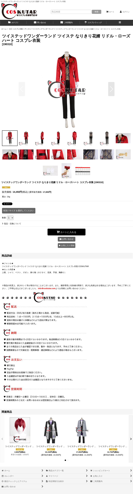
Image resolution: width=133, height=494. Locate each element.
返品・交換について (11, 224)
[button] (119, 23)
